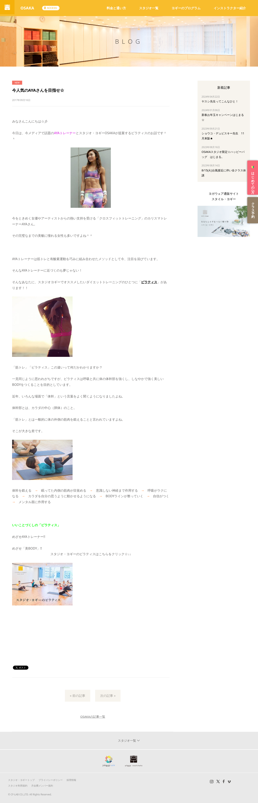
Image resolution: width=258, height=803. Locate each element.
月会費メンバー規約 (42, 785)
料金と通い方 (116, 8)
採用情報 (71, 780)
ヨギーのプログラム (186, 8)
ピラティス (149, 282)
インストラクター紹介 (230, 8)
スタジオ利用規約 (17, 785)
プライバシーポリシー (50, 780)
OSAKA (29, 8)
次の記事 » (107, 695)
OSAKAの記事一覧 (92, 716)
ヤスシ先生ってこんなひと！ (220, 101)
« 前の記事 (77, 695)
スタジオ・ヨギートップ (21, 780)
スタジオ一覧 (148, 8)
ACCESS (53, 8)
